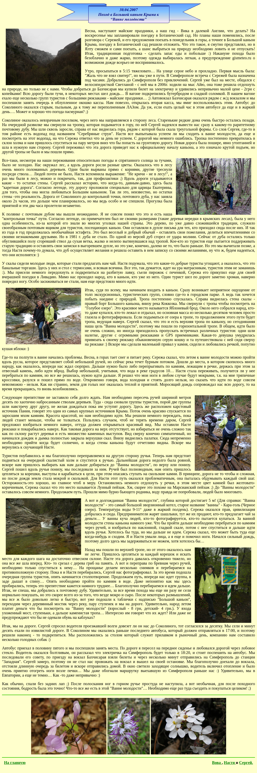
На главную (15, 762)
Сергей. (246, 762)
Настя (230, 762)
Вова (217, 762)
